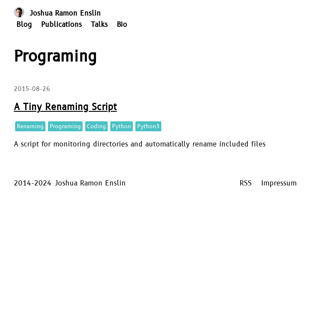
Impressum (279, 183)
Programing (65, 126)
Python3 (148, 126)
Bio (122, 24)
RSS (246, 183)
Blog (24, 24)
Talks (99, 24)
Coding (96, 126)
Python (121, 126)
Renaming (30, 126)
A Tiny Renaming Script (65, 107)
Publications (61, 24)
